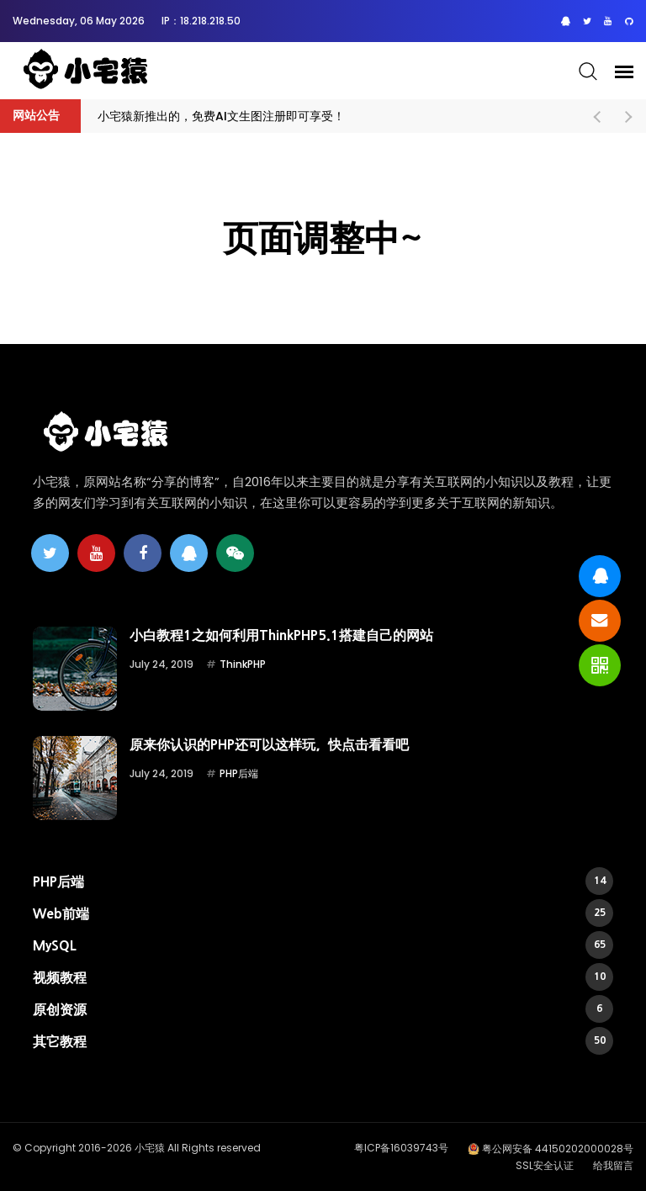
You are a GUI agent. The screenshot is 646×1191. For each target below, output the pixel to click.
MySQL (323, 945)
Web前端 (323, 913)
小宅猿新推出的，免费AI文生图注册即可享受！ (221, 116)
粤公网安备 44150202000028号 (557, 1148)
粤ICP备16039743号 (401, 1148)
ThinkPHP (243, 664)
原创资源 (323, 1009)
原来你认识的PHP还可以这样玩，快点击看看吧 (269, 744)
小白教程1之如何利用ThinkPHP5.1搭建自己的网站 (281, 635)
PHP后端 (239, 773)
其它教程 (323, 1041)
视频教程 (323, 977)
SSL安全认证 (545, 1165)
